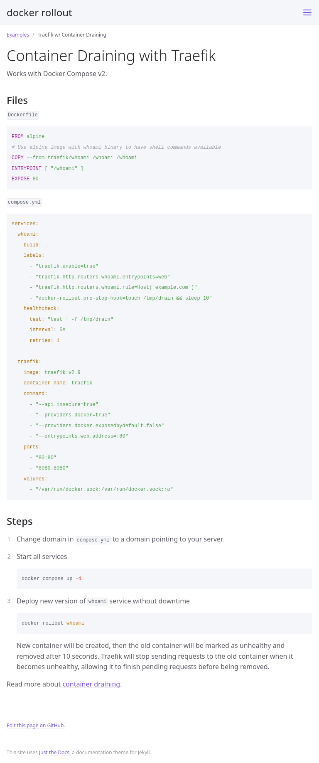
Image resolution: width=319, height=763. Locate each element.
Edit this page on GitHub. (36, 725)
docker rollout (39, 12)
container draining (91, 684)
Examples (18, 34)
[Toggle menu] (307, 12)
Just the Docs (54, 752)
